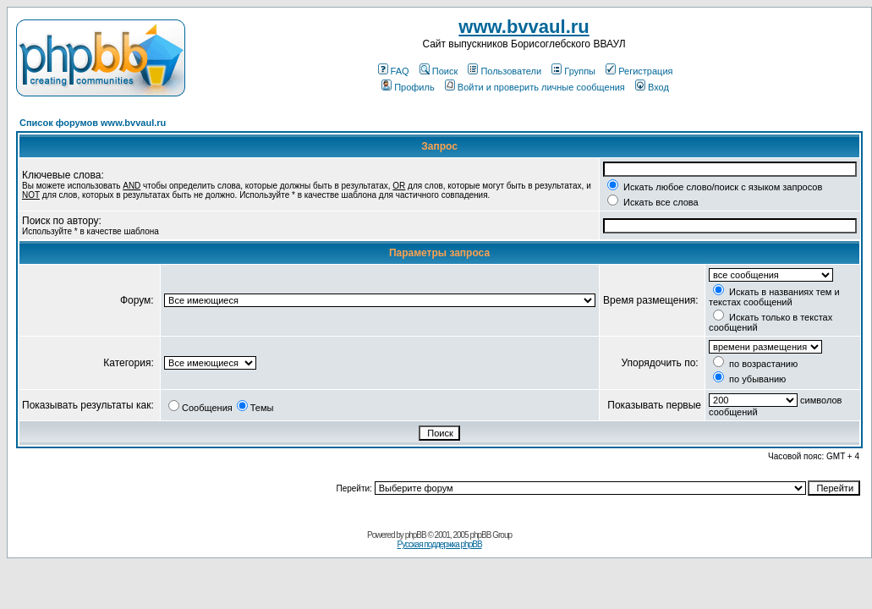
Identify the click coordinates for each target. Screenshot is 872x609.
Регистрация (639, 71)
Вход (652, 87)
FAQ (393, 71)
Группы (573, 71)
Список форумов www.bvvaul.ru (92, 123)
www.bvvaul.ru (523, 26)
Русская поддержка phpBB (439, 544)
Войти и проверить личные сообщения (535, 87)
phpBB (415, 535)
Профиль (408, 87)
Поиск (439, 71)
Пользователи (504, 71)
